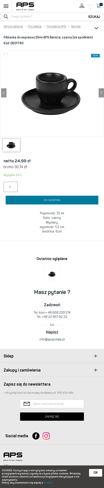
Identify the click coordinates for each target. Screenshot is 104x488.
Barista (76, 26)
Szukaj (94, 17)
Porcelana (35, 26)
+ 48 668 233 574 (58, 313)
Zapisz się (52, 416)
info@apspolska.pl (52, 339)
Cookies (48, 482)
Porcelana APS (56, 26)
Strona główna (13, 26)
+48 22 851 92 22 (54, 317)
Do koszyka (52, 200)
